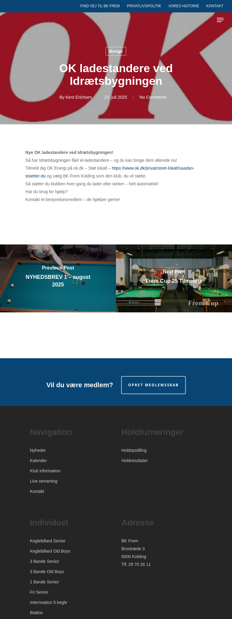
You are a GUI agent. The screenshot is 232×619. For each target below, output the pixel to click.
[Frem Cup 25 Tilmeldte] (174, 278)
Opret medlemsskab (153, 385)
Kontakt (37, 491)
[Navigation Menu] (220, 20)
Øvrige (115, 51)
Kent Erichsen (79, 97)
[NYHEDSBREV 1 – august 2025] (58, 278)
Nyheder (38, 450)
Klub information (45, 470)
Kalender (38, 460)
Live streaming (43, 481)
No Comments (153, 97)
